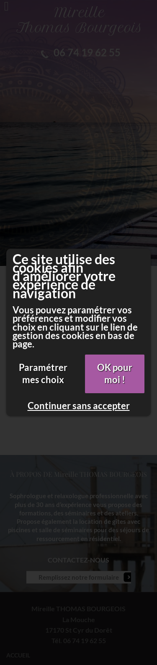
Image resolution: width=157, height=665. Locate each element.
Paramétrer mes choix (43, 373)
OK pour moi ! (114, 373)
